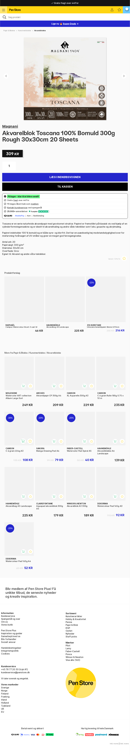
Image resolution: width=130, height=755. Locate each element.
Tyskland (5, 705)
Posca (69, 654)
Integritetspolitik (10, 650)
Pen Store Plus (8, 630)
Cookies (5, 653)
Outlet (69, 630)
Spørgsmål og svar (10, 619)
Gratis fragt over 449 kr (64, 3)
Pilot (68, 645)
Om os (4, 621)
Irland (4, 699)
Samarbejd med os (10, 636)
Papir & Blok (72, 625)
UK (2, 708)
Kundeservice (8, 616)
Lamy (68, 648)
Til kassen (65, 186)
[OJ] (65, 17)
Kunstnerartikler (74, 616)
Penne (69, 622)
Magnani (10, 126)
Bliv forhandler (8, 639)
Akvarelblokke (40, 31)
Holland (5, 702)
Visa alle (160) (73, 660)
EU (2, 711)
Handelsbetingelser (11, 647)
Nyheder (70, 633)
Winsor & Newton (74, 657)
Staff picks (71, 636)
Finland (4, 693)
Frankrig (5, 696)
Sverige (5, 687)
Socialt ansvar (8, 642)
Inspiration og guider (11, 633)
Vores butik (7, 624)
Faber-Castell (73, 651)
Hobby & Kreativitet (76, 619)
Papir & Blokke (9, 31)
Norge (4, 690)
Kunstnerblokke (24, 31)
